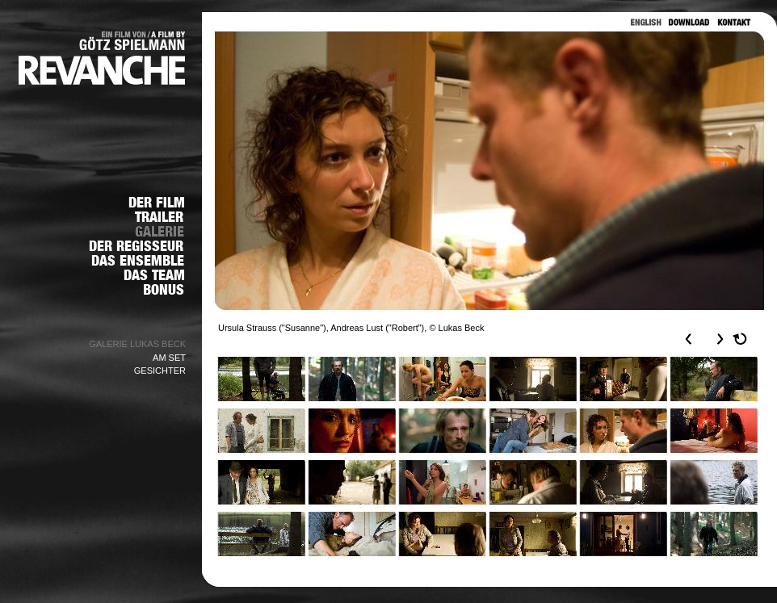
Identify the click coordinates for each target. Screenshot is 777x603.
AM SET (169, 357)
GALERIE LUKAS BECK (137, 344)
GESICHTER (160, 370)
